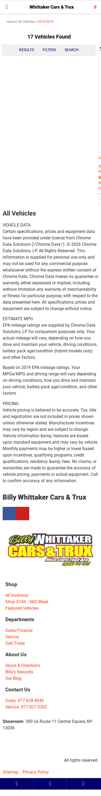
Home (11, 22)
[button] (6, 6)
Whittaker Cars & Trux (52, 7)
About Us (16, 654)
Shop (11, 584)
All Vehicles (26, 22)
